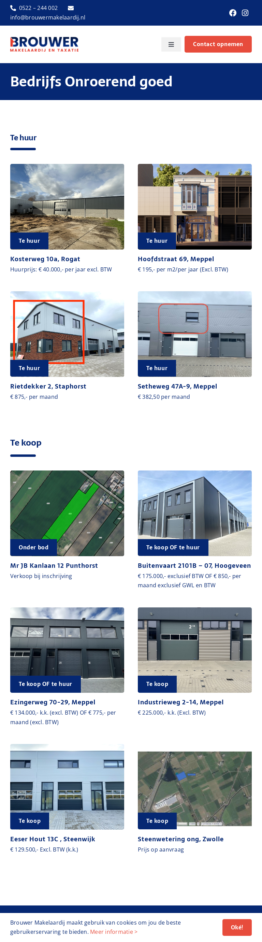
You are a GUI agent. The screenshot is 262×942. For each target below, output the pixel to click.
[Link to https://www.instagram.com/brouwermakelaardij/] (245, 13)
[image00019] (67, 746)
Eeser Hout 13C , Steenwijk (53, 839)
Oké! (237, 927)
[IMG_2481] (67, 166)
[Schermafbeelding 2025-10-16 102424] (67, 473)
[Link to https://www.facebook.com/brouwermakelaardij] (233, 13)
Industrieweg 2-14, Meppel (181, 702)
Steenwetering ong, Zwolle (181, 839)
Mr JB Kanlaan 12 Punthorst (54, 566)
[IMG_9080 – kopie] (67, 294)
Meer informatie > (113, 932)
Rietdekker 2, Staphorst (48, 386)
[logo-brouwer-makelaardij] (44, 39)
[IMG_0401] (195, 294)
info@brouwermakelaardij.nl (47, 17)
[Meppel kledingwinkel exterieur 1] (195, 166)
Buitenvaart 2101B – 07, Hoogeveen (194, 566)
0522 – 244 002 (38, 8)
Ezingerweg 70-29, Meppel (53, 702)
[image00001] (195, 610)
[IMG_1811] (67, 610)
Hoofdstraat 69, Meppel (176, 259)
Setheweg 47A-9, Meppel (177, 386)
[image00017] (195, 473)
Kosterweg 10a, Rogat (45, 259)
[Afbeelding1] (195, 746)
